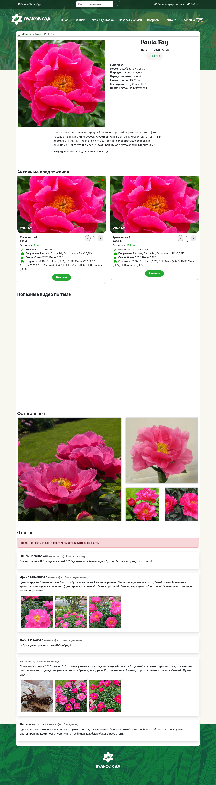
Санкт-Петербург (30, 4)
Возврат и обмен (130, 20)
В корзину (61, 277)
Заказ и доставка (102, 20)
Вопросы (153, 20)
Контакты (171, 20)
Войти (192, 4)
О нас (64, 20)
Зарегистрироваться (169, 4)
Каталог (79, 20)
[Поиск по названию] (94, 4)
